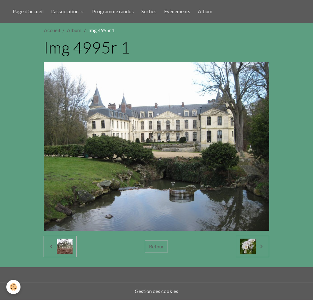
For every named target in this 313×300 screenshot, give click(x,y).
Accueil (52, 30)
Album (205, 11)
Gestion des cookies (156, 291)
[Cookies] (13, 287)
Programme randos (113, 11)
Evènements (177, 11)
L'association (65, 11)
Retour (156, 246)
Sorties (148, 11)
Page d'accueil (28, 11)
